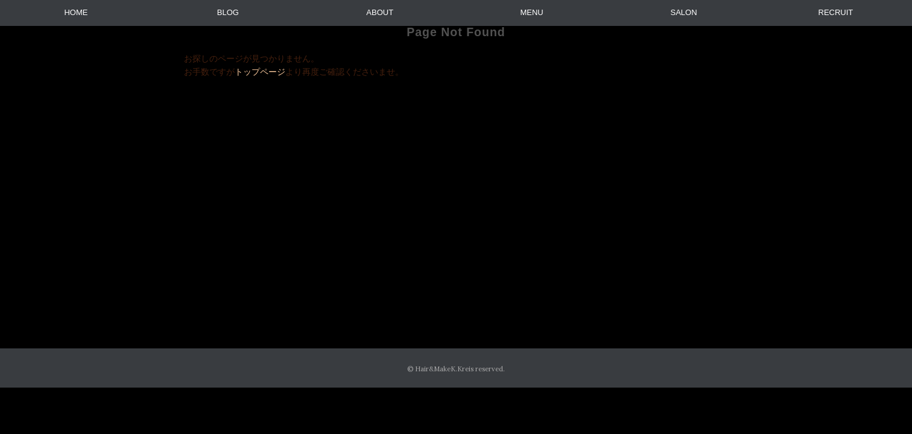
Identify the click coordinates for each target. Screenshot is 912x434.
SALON (683, 12)
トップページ (260, 72)
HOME (75, 12)
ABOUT (379, 12)
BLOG (228, 12)
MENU (531, 12)
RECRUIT (836, 12)
